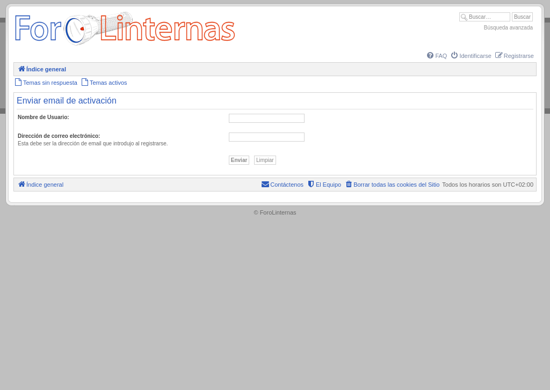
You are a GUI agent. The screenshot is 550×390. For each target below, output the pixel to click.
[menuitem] (436, 56)
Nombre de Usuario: (43, 117)
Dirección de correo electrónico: (59, 136)
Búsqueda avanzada (508, 28)
